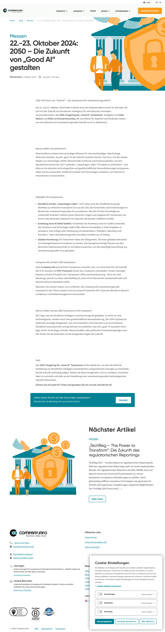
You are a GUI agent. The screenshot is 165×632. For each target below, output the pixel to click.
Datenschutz (46, 628)
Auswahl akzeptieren (126, 621)
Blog (87, 574)
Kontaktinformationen (23, 554)
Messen (18, 36)
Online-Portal (91, 537)
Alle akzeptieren (104, 621)
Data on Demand (92, 547)
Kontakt (122, 400)
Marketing (104, 611)
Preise (93, 11)
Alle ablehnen (148, 621)
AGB (36, 628)
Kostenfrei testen (150, 10)
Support (88, 589)
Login (146, 2)
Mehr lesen (98, 498)
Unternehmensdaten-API (96, 542)
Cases (87, 585)
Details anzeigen (148, 594)
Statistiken (105, 602)
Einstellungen (106, 594)
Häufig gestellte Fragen (23, 558)
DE (159, 2)
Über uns (89, 571)
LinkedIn (89, 578)
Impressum (60, 628)
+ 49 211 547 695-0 (21, 543)
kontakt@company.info (23, 546)
